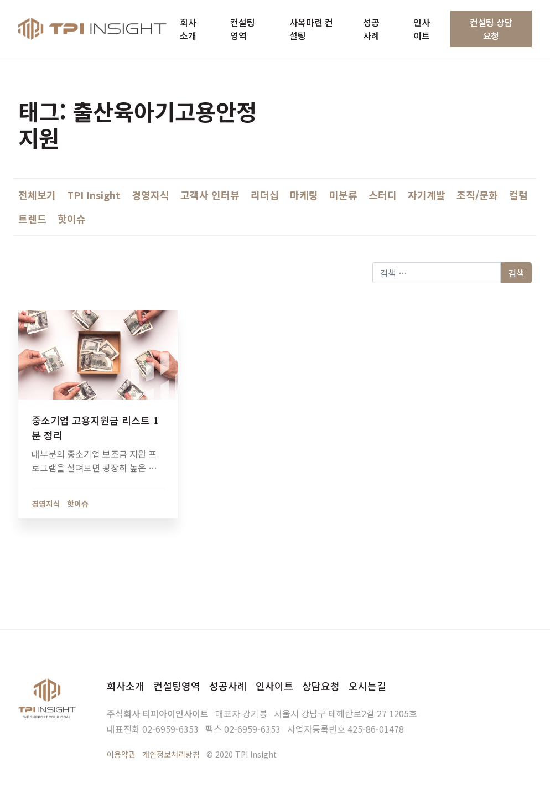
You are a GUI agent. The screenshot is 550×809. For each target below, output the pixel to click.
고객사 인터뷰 (210, 195)
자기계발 (426, 195)
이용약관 (121, 754)
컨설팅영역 (176, 685)
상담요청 (321, 685)
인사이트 (274, 685)
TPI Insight (94, 195)
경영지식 (150, 195)
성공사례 (228, 685)
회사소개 (125, 685)
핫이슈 (72, 218)
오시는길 (367, 685)
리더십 (265, 195)
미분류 (343, 195)
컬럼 (518, 195)
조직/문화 (477, 195)
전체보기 (37, 195)
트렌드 (32, 218)
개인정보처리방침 (171, 754)
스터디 (383, 195)
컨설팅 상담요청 (491, 28)
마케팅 (304, 195)
